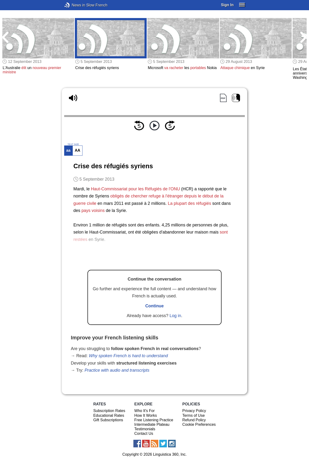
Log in (175, 315)
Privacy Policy (194, 411)
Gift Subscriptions (108, 420)
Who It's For (144, 411)
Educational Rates (108, 415)
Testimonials (144, 429)
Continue (154, 306)
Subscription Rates (109, 411)
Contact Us (143, 433)
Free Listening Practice (153, 420)
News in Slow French (74, 5)
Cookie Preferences (199, 424)
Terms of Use (193, 415)
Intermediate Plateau (151, 424)
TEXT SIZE (73, 144)
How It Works (145, 415)
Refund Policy (194, 420)
